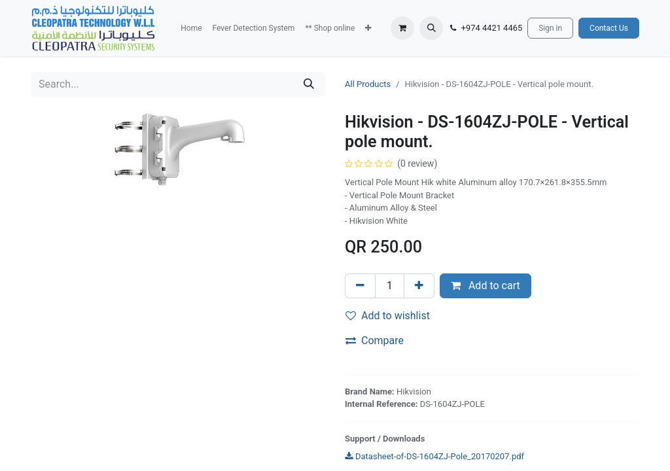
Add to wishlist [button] (387, 315)
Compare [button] (374, 340)
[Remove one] (360, 285)
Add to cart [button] (485, 285)
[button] (368, 28)
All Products (368, 84)
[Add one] (419, 285)
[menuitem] (191, 28)
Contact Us (609, 28)
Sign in (550, 28)
